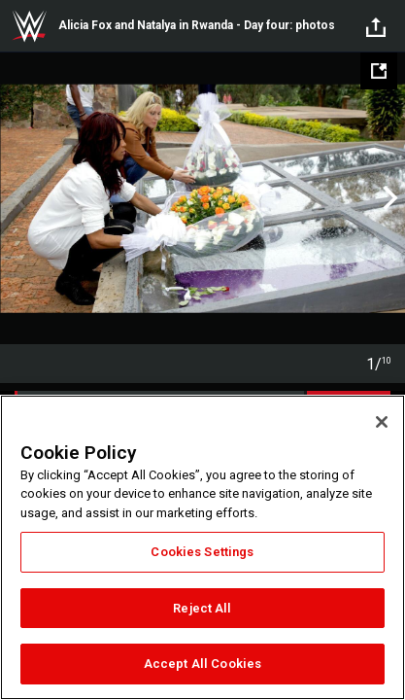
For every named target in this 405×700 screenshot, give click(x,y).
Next (388, 198)
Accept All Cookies (202, 663)
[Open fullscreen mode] (378, 70)
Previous (17, 198)
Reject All (202, 608)
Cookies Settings (202, 551)
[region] (202, 547)
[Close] (381, 422)
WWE (29, 26)
